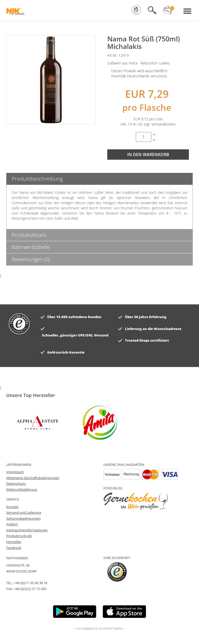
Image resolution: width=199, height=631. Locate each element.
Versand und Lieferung (23, 512)
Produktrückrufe (19, 535)
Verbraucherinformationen (27, 530)
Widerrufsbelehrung (21, 489)
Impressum (15, 471)
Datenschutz (16, 483)
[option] (67, 423)
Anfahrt (12, 524)
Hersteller (13, 541)
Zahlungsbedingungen (23, 518)
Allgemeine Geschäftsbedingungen (32, 477)
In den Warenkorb (148, 154)
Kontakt (12, 506)
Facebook (13, 547)
